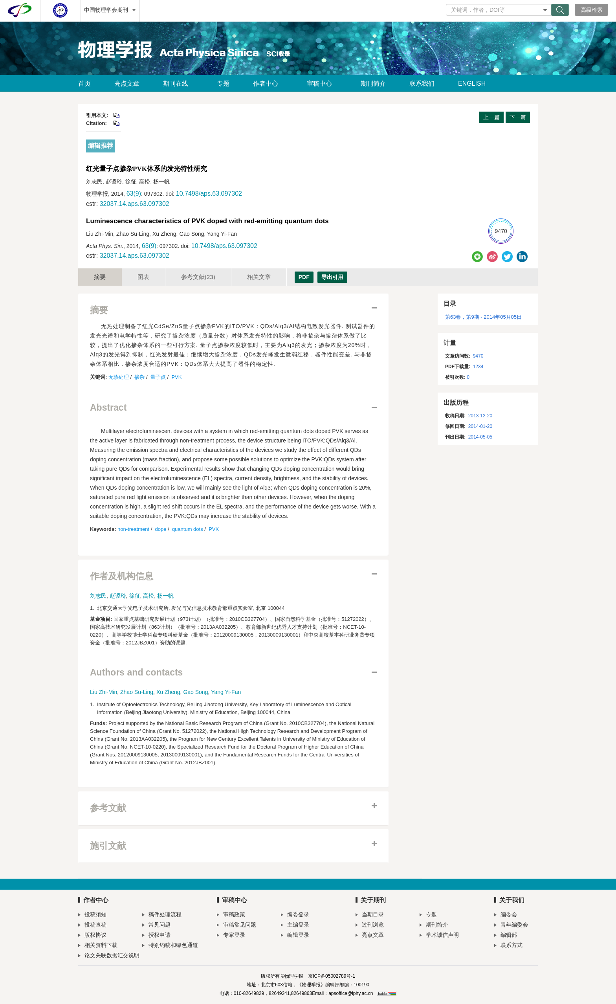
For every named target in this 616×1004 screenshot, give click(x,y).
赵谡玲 (118, 596)
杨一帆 (165, 596)
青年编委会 (511, 925)
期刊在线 (178, 83)
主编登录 (295, 925)
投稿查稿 (92, 925)
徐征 (134, 596)
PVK (176, 377)
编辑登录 (295, 936)
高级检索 (592, 10)
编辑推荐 (100, 145)
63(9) (133, 193)
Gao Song (195, 692)
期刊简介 (373, 83)
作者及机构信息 (121, 576)
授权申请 (156, 936)
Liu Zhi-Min (103, 692)
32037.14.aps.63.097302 (134, 203)
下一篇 (518, 117)
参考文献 (198, 276)
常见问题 (156, 925)
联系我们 (421, 83)
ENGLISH (472, 83)
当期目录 (370, 915)
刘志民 (98, 596)
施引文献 (108, 846)
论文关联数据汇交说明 (108, 956)
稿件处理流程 (162, 915)
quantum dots (187, 529)
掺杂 (139, 377)
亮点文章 (126, 83)
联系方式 (508, 946)
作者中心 (268, 83)
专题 (223, 83)
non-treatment (133, 529)
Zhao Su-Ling (136, 692)
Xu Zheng (168, 692)
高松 (148, 596)
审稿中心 (322, 83)
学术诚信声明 (439, 936)
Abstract (108, 408)
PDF (304, 277)
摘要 (100, 276)
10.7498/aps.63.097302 (209, 193)
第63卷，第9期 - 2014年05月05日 (483, 317)
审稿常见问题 (236, 925)
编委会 (505, 915)
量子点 (158, 377)
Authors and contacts (136, 672)
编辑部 (505, 936)
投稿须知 (92, 915)
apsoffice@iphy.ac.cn (350, 993)
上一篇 (491, 117)
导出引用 (332, 277)
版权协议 (92, 936)
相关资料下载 (97, 946)
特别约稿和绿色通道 (170, 946)
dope (161, 529)
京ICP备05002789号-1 (331, 976)
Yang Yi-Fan (226, 692)
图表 (143, 276)
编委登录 (295, 915)
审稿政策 (231, 915)
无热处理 (118, 377)
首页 (84, 83)
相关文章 (259, 276)
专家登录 (231, 936)
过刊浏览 (370, 925)
